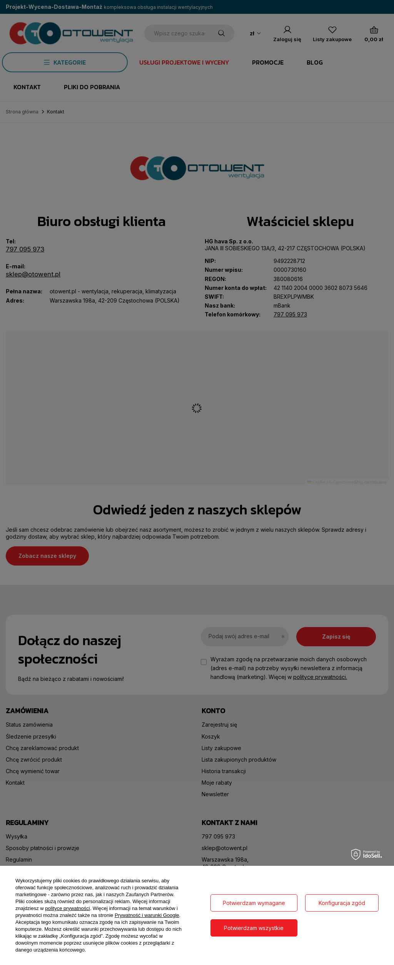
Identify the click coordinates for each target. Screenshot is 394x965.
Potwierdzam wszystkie (254, 928)
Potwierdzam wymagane (254, 903)
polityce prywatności (67, 908)
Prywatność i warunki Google (147, 915)
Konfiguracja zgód (342, 903)
